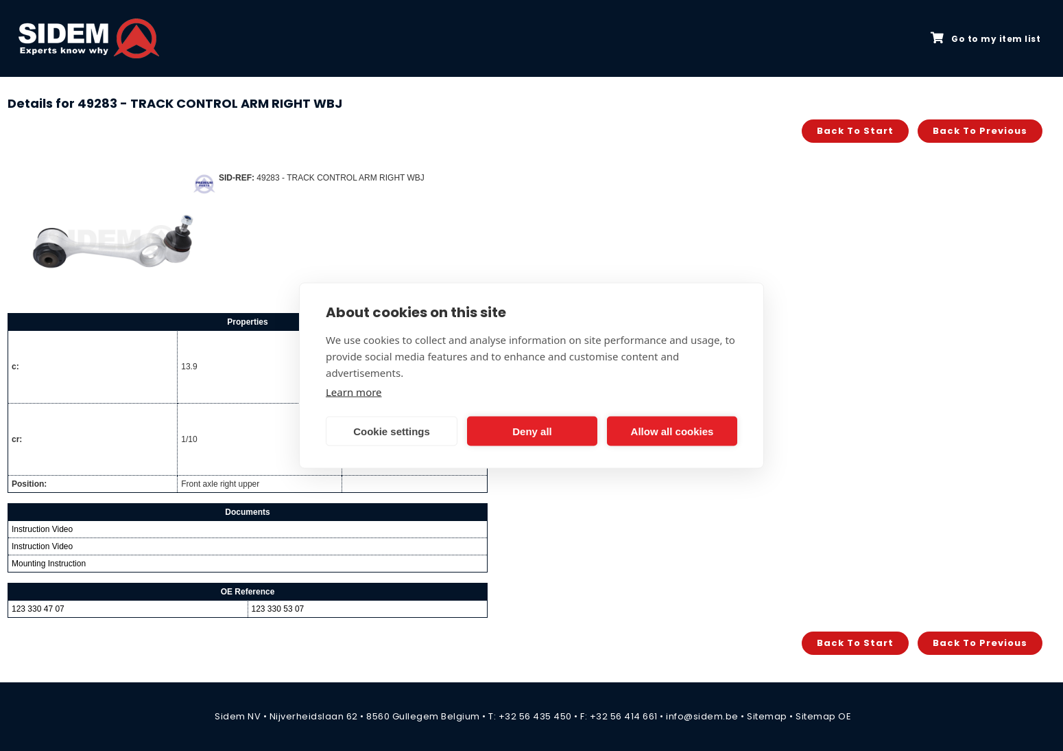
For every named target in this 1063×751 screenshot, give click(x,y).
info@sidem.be (702, 716)
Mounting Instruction (49, 563)
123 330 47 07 (38, 609)
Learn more (354, 392)
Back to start (855, 130)
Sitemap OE (823, 716)
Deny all (532, 431)
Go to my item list (985, 38)
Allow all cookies (672, 431)
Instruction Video (42, 529)
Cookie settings (391, 431)
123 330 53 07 (278, 609)
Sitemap (767, 716)
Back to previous (980, 130)
